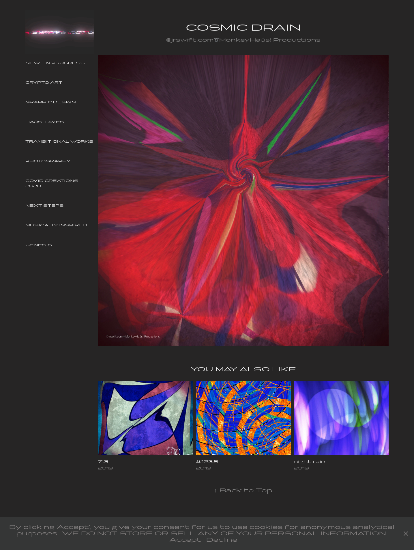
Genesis (38, 245)
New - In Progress (55, 63)
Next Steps (44, 206)
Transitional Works (59, 141)
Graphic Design (50, 102)
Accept (185, 539)
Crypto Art (43, 83)
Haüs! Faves (44, 122)
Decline (221, 539)
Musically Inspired (56, 225)
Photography (48, 161)
